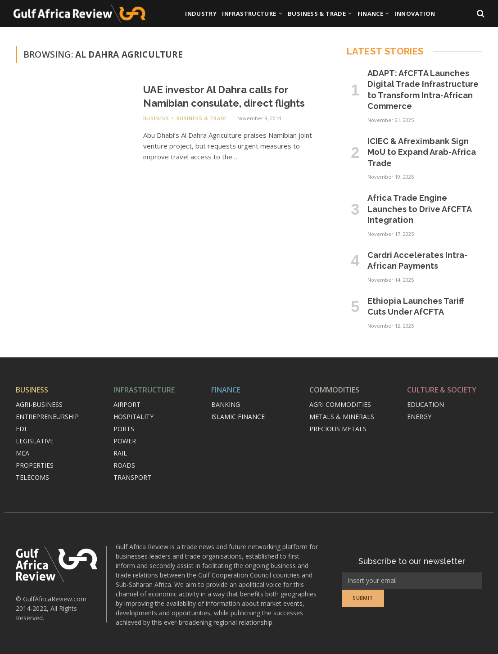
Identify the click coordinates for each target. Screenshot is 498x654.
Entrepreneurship (47, 416)
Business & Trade (317, 13)
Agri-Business (39, 404)
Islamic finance (238, 416)
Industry (201, 13)
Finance (371, 13)
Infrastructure (249, 13)
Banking (225, 404)
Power (124, 441)
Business (156, 118)
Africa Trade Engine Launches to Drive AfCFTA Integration (419, 209)
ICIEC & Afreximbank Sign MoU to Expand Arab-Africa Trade (421, 152)
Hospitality (133, 416)
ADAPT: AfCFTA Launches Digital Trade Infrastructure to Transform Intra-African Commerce (423, 89)
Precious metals (338, 428)
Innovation (415, 13)
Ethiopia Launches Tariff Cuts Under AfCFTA (415, 306)
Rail (120, 453)
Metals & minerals (341, 416)
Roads (124, 465)
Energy (419, 416)
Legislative (35, 441)
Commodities (334, 390)
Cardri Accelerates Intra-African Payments (417, 260)
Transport (132, 477)
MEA (22, 453)
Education (425, 404)
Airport (126, 404)
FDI (21, 428)
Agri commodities (340, 404)
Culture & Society (441, 390)
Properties (35, 465)
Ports (123, 428)
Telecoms (32, 477)
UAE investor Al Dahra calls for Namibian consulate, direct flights (224, 96)
